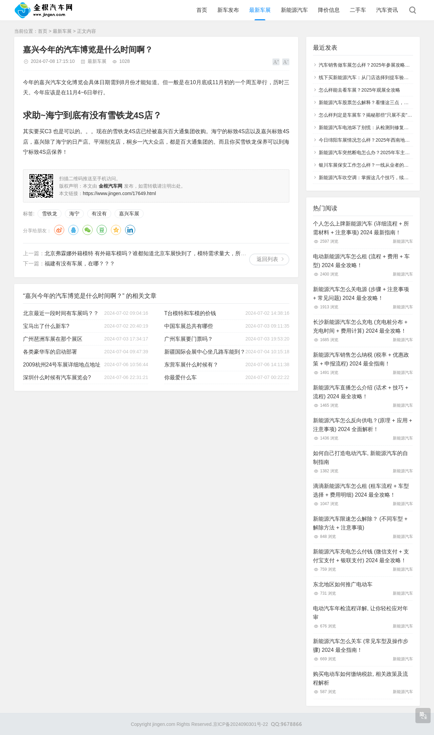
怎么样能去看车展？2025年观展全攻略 (359, 90)
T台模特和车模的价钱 (190, 313)
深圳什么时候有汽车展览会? (57, 377)
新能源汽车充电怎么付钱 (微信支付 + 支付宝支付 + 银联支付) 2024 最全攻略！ (361, 556)
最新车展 (260, 10)
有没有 (99, 213)
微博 (59, 230)
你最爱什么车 (180, 377)
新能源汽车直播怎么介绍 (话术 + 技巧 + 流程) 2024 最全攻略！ (360, 392)
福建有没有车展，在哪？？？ (80, 263)
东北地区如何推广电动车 (342, 584)
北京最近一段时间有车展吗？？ (61, 313)
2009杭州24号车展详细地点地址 (61, 365)
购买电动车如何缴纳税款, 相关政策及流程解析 (360, 678)
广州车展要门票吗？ (188, 339)
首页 (201, 10)
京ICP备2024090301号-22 (240, 724)
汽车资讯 (387, 10)
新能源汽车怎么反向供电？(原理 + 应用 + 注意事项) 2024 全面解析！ (362, 425)
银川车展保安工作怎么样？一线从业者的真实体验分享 (375, 165)
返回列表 (267, 259)
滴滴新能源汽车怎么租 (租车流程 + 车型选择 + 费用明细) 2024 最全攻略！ (361, 490)
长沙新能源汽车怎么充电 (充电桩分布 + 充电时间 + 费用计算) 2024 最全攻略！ (360, 326)
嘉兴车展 (129, 213)
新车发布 (228, 10)
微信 (87, 230)
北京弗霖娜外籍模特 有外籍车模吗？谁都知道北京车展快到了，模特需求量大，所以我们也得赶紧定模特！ (172, 253)
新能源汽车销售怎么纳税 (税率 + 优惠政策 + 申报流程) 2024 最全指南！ (361, 359)
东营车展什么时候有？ (191, 365)
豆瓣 (102, 230)
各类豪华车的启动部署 (50, 352)
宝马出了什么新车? (46, 326)
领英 (130, 230)
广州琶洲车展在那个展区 (52, 339)
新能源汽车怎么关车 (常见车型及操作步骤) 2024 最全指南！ (360, 645)
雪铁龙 (49, 213)
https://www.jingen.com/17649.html (119, 193)
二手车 (358, 10)
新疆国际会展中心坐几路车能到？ (204, 352)
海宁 (74, 213)
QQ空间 (116, 230)
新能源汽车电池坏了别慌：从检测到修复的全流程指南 (375, 127)
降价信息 (329, 10)
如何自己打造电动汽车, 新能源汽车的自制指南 (360, 457)
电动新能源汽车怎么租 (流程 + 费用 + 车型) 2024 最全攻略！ (361, 261)
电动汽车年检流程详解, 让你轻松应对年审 (360, 613)
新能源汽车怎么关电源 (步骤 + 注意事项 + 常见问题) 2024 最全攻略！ (361, 293)
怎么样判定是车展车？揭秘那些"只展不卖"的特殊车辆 (375, 115)
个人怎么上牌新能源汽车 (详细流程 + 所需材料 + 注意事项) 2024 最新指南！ (361, 228)
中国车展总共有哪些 (188, 326)
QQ (73, 230)
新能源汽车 (294, 10)
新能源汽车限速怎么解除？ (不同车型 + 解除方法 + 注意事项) (360, 523)
